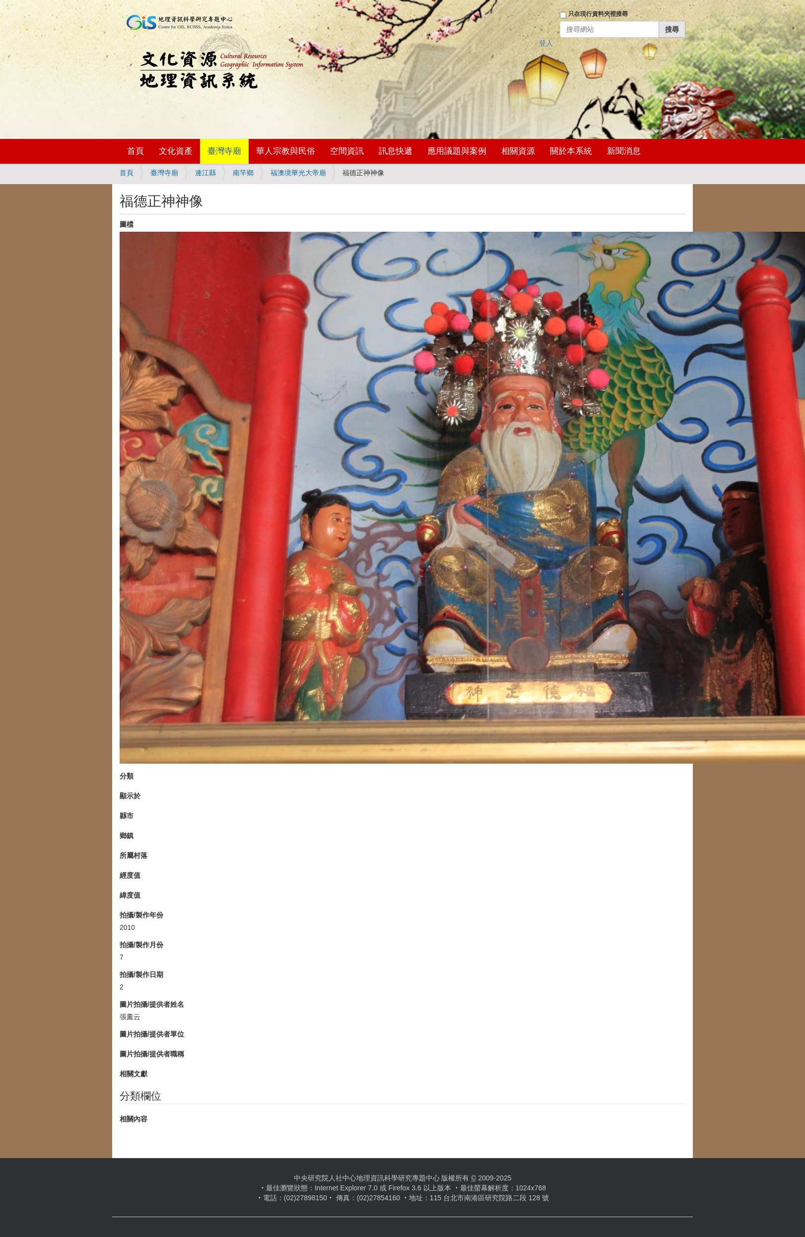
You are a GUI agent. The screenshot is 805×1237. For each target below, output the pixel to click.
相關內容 (133, 1119)
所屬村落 (133, 855)
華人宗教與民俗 (285, 151)
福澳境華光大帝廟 (298, 173)
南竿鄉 (243, 173)
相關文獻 (133, 1074)
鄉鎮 (127, 836)
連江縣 (205, 173)
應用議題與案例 (456, 151)
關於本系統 (571, 151)
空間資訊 (347, 151)
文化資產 (176, 151)
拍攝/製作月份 (141, 945)
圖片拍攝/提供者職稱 (152, 1054)
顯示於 (130, 796)
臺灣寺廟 (224, 151)
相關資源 (518, 151)
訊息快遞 (395, 151)
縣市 (127, 816)
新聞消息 (624, 151)
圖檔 (127, 224)
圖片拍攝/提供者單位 (152, 1034)
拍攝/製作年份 (141, 915)
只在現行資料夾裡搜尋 (598, 13)
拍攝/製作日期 (141, 974)
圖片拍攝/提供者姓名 (152, 1004)
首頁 (135, 151)
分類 (127, 776)
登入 (546, 43)
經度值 (130, 875)
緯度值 (130, 895)
